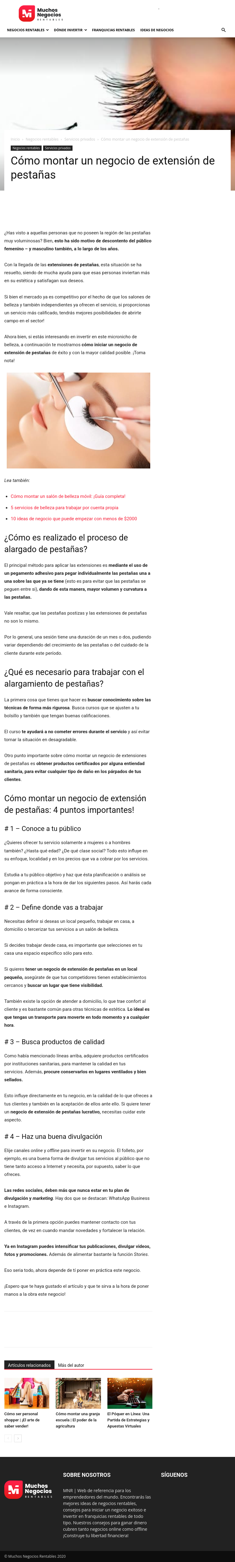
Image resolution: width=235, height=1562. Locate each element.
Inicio (15, 139)
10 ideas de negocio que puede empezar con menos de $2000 (74, 518)
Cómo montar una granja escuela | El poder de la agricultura (78, 1420)
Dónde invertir (70, 30)
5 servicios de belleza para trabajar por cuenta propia (64, 507)
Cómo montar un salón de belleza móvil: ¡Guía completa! (68, 496)
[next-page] (18, 1438)
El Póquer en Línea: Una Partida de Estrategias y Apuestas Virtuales (128, 1420)
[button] (223, 30)
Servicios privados (79, 139)
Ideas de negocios (157, 30)
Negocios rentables (28, 30)
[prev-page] (8, 1438)
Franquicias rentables (113, 30)
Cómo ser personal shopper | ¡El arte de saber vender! (21, 1420)
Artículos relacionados (29, 1365)
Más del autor (71, 1365)
